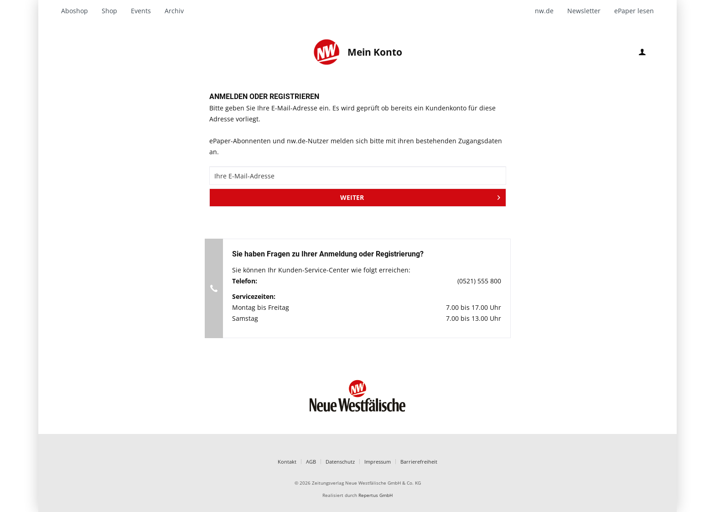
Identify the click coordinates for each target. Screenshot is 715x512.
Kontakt (287, 461)
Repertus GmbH (375, 495)
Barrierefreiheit (418, 461)
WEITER (420, 196)
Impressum (377, 461)
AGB (311, 461)
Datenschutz (340, 461)
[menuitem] (78, 11)
